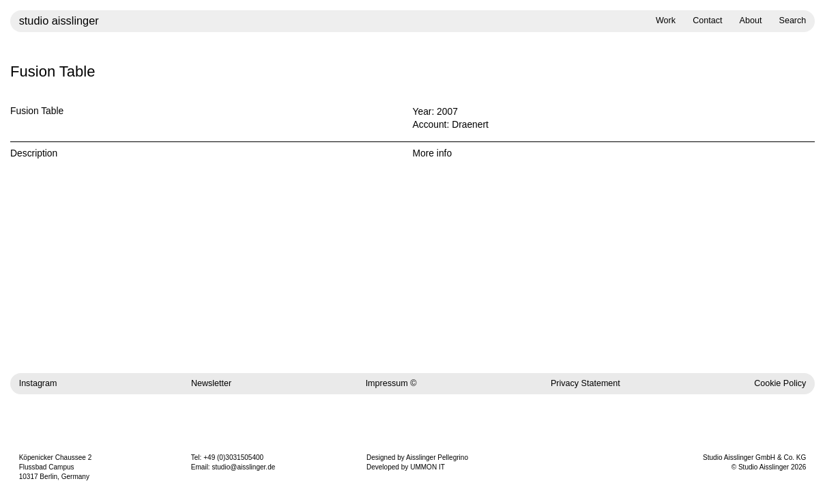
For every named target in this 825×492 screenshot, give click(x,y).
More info (432, 153)
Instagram (38, 383)
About (751, 20)
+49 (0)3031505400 (233, 457)
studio (59, 20)
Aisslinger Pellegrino (437, 457)
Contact (707, 20)
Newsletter (211, 383)
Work (666, 20)
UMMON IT (427, 467)
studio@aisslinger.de (243, 467)
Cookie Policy (780, 383)
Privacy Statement (585, 383)
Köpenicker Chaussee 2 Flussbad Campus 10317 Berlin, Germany (55, 467)
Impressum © (391, 383)
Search (793, 20)
